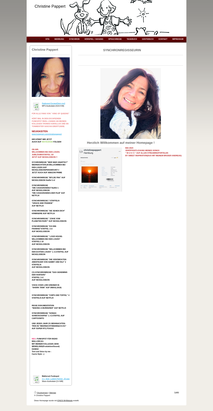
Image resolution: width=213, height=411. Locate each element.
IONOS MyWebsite (65, 401)
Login (176, 392)
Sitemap (52, 393)
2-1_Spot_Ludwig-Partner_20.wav (56, 379)
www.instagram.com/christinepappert (47, 134)
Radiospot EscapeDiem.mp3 (53, 103)
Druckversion (41, 393)
